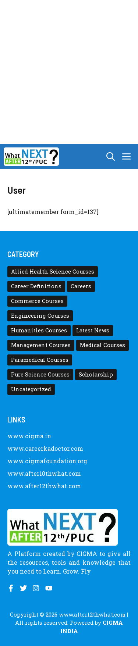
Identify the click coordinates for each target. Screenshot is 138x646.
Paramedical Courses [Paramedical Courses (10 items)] (39, 359)
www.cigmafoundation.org (47, 461)
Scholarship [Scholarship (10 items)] (96, 374)
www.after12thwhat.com (44, 486)
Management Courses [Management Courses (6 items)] (41, 345)
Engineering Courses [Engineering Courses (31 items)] (40, 315)
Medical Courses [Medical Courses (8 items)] (102, 345)
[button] (110, 156)
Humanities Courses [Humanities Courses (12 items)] (39, 330)
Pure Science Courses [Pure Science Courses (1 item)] (40, 374)
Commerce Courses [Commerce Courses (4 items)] (37, 300)
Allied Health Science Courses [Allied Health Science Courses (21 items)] (52, 271)
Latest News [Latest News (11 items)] (92, 330)
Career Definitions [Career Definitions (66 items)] (36, 286)
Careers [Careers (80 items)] (81, 286)
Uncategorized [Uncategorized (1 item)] (31, 389)
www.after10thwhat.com (44, 473)
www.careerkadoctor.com (45, 448)
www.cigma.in (29, 436)
